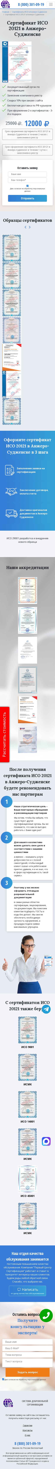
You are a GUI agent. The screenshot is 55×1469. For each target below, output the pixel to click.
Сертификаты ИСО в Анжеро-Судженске (29, 12)
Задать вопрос (27, 1372)
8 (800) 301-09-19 (27, 1443)
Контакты (27, 1430)
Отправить (27, 198)
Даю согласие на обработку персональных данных (27, 189)
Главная (5, 12)
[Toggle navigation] (51, 4)
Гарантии (27, 1425)
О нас (27, 1435)
